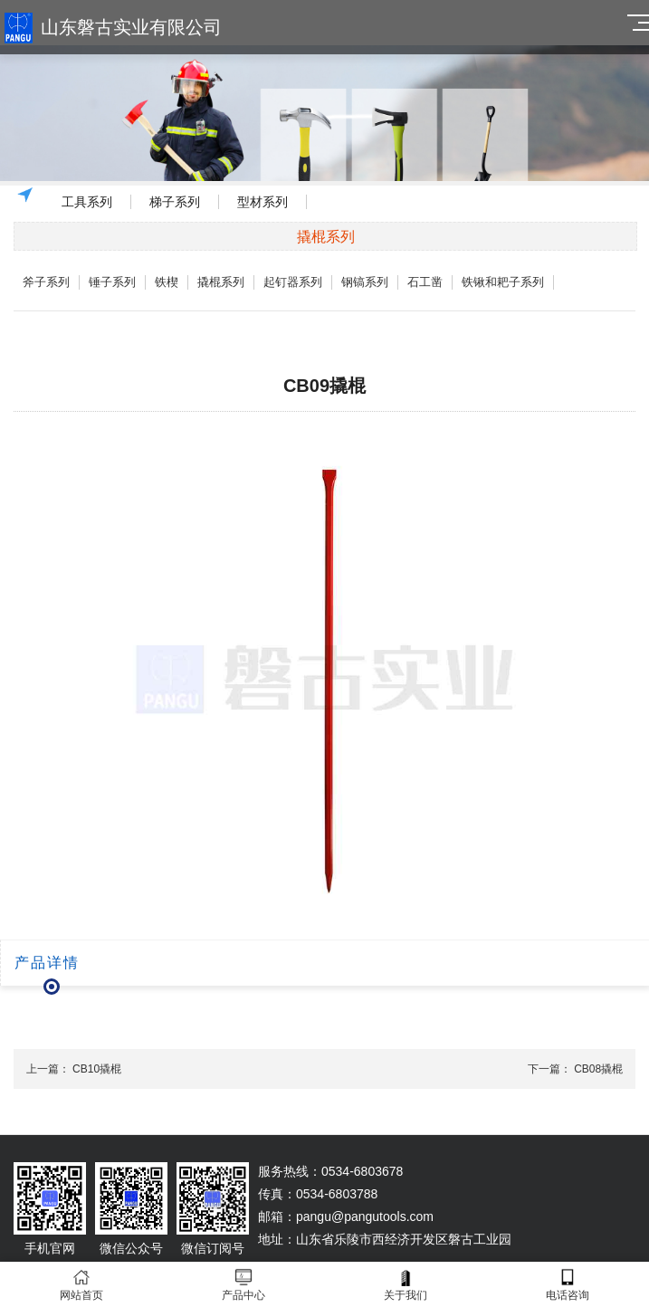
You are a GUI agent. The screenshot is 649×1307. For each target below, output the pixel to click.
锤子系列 (112, 282)
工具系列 (87, 202)
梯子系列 (174, 202)
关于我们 (406, 1285)
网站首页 (81, 1285)
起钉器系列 (292, 282)
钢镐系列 (364, 282)
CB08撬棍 (598, 1069)
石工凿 (425, 282)
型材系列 (262, 202)
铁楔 (166, 282)
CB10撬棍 (96, 1069)
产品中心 (243, 1285)
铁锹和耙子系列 (503, 282)
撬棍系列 (220, 282)
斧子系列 (46, 282)
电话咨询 (568, 1285)
